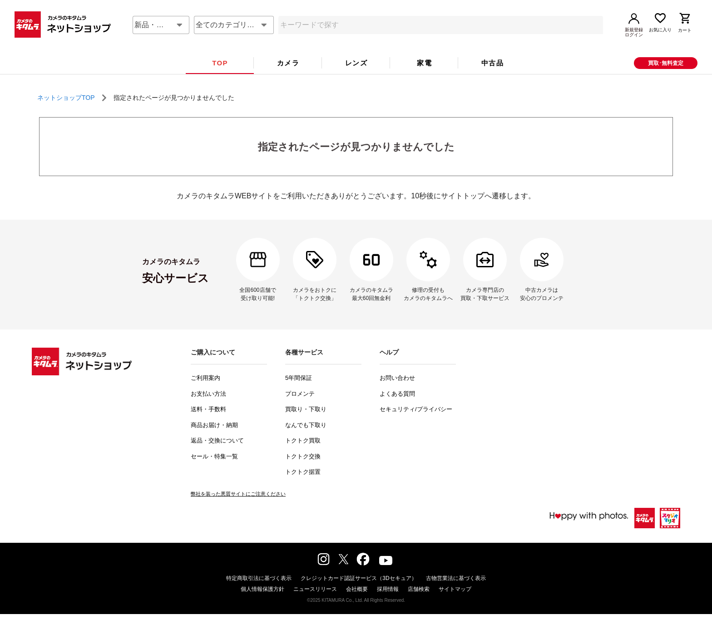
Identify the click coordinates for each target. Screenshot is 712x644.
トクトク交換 (303, 471)
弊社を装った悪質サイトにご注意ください (238, 509)
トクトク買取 (303, 455)
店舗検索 (419, 604)
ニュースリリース (315, 604)
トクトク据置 (303, 487)
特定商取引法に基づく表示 (259, 593)
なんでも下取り (305, 440)
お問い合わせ (397, 393)
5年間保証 (298, 393)
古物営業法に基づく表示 (456, 593)
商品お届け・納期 (214, 440)
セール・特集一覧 (214, 471)
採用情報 (388, 604)
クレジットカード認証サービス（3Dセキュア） (358, 593)
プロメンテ (300, 409)
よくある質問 (397, 409)
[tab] (220, 78)
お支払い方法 (208, 409)
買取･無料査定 (665, 78)
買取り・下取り (305, 424)
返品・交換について (217, 455)
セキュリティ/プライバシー (416, 424)
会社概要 (357, 604)
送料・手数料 (208, 424)
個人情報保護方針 (262, 604)
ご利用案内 (205, 393)
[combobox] (161, 40)
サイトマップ (455, 604)
